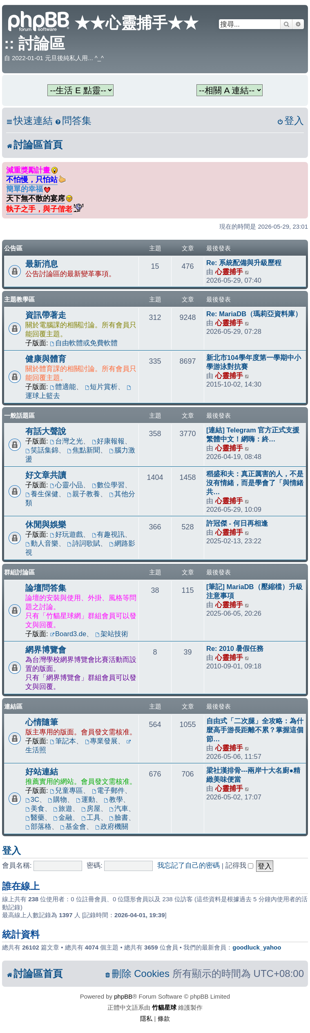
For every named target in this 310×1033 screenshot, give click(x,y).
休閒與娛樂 (45, 524)
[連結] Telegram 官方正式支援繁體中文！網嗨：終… (252, 434)
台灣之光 (66, 441)
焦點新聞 (83, 450)
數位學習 (108, 484)
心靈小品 (66, 484)
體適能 (63, 386)
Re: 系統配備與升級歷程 (243, 262)
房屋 (90, 808)
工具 (90, 817)
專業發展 (101, 741)
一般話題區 (19, 415)
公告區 (13, 248)
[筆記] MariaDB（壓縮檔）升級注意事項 (254, 591)
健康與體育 (45, 358)
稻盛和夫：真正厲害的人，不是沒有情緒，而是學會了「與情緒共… (254, 482)
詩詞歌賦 (83, 543)
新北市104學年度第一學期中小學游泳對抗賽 (253, 362)
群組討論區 (19, 572)
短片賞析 (101, 386)
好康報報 (108, 441)
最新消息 (41, 263)
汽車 (118, 808)
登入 (11, 850)
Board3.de (68, 633)
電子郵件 (108, 790)
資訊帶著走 (45, 315)
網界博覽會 (45, 649)
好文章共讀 (45, 474)
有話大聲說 (45, 431)
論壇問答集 (45, 587)
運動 (85, 799)
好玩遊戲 (66, 534)
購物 (57, 799)
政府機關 (111, 826)
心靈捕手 (229, 271)
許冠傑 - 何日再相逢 (237, 523)
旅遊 (62, 808)
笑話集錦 (41, 450)
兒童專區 (66, 790)
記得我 (239, 865)
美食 (35, 808)
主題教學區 (19, 299)
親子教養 (83, 493)
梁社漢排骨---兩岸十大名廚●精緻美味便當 (253, 775)
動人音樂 (41, 543)
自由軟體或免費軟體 (84, 343)
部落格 (38, 826)
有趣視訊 (108, 534)
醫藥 (35, 817)
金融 (62, 817)
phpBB (123, 996)
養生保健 (41, 493)
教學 (113, 799)
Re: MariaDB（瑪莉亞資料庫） (254, 313)
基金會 (73, 826)
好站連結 (41, 771)
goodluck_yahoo (256, 947)
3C (32, 799)
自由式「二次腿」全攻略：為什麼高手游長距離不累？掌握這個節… (254, 730)
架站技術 (111, 633)
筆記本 (63, 741)
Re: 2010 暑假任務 (234, 648)
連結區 (13, 706)
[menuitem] (73, 121)
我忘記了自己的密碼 (188, 865)
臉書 (118, 817)
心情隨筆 (41, 722)
